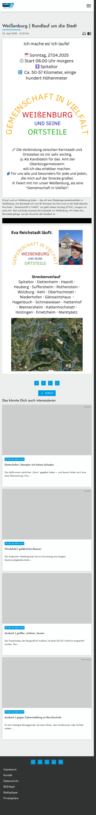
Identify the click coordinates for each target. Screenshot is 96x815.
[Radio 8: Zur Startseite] (24, 6)
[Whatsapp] (47, 762)
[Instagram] (40, 762)
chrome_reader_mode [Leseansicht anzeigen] (89, 34)
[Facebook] (33, 762)
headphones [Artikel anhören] (84, 34)
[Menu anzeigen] (89, 6)
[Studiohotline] (54, 762)
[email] (60, 762)
